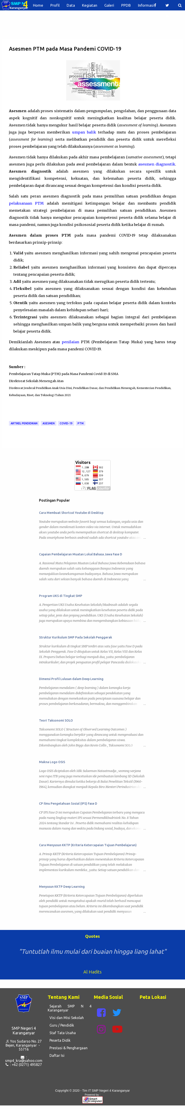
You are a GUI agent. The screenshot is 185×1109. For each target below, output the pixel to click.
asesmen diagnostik (156, 164)
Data (71, 5)
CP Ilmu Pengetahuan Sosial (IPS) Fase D (68, 803)
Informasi (146, 5)
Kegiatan (89, 5)
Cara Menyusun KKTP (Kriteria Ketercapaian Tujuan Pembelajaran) (88, 845)
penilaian (70, 342)
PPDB (126, 5)
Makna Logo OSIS (52, 762)
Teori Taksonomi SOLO (56, 720)
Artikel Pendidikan (24, 423)
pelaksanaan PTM (26, 203)
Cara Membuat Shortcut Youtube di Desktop (71, 513)
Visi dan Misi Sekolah (66, 1018)
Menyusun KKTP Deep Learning (62, 886)
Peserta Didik (59, 1040)
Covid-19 (66, 423)
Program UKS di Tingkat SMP (60, 596)
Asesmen (49, 423)
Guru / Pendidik (61, 1025)
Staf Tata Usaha (62, 1033)
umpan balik (84, 132)
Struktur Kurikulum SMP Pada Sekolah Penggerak (75, 637)
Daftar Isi (56, 1055)
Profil (55, 5)
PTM (81, 423)
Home (38, 5)
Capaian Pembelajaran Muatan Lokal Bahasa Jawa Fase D (80, 554)
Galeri (109, 5)
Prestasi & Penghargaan (68, 1048)
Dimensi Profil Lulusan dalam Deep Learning (71, 679)
